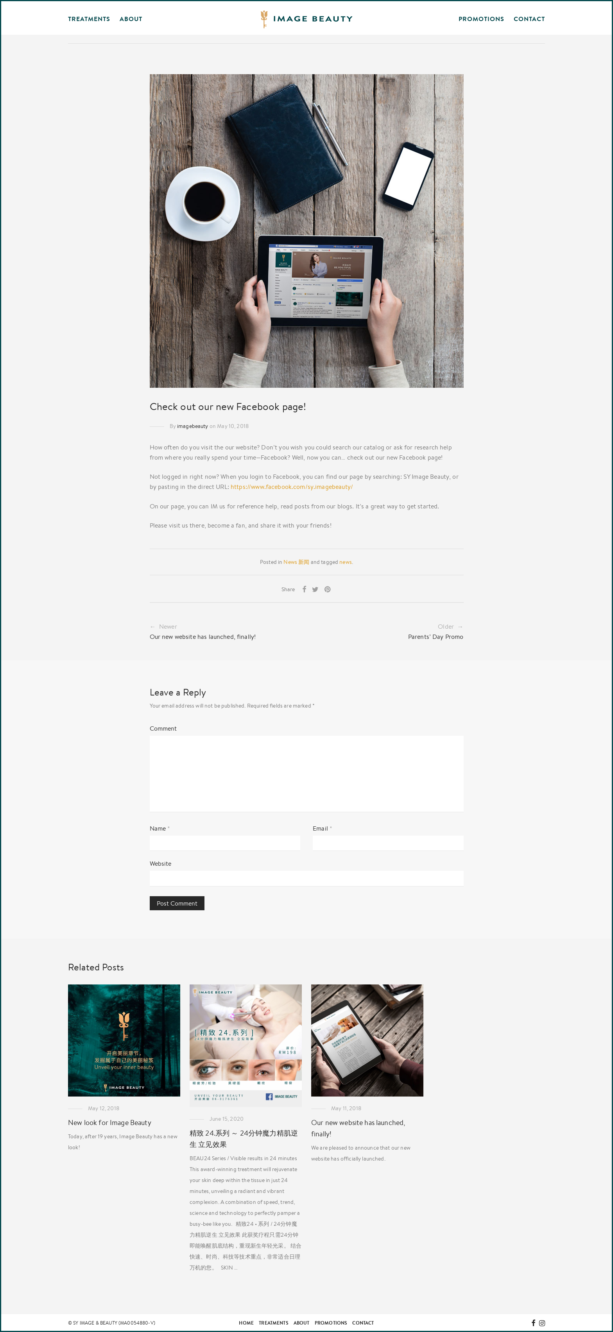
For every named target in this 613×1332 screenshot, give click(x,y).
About (302, 1323)
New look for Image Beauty (109, 1122)
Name (160, 828)
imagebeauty (192, 426)
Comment (163, 728)
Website (161, 863)
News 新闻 (296, 561)
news (345, 561)
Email (322, 828)
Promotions (481, 18)
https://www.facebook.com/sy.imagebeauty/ (292, 486)
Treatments (274, 1323)
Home (246, 1323)
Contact (529, 18)
